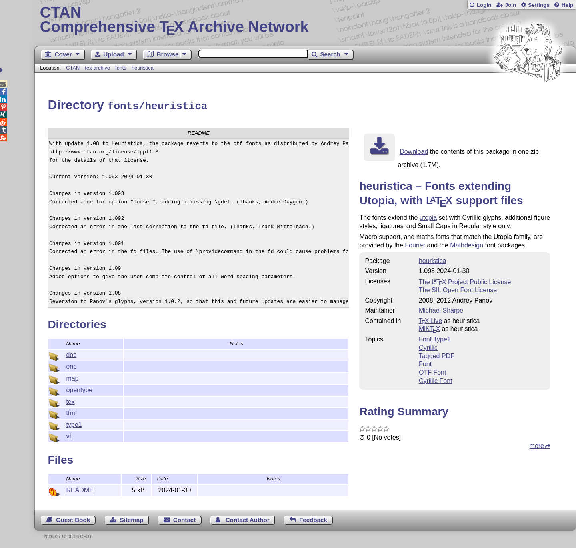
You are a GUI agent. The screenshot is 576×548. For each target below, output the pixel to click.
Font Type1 (435, 338)
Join (510, 5)
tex (70, 400)
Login (483, 5)
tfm (70, 412)
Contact (184, 518)
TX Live (430, 319)
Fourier (415, 244)
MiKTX (429, 327)
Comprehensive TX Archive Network (305, 20)
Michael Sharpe (441, 309)
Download (414, 150)
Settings (539, 5)
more (537, 444)
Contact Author (248, 518)
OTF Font (432, 371)
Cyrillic (428, 346)
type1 (74, 423)
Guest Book (73, 518)
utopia (428, 216)
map (72, 377)
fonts (120, 68)
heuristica (143, 68)
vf (68, 435)
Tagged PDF (436, 354)
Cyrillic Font (435, 379)
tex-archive (97, 68)
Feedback (313, 518)
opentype (79, 388)
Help (568, 5)
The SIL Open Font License (458, 288)
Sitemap (131, 518)
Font (425, 362)
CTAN (73, 68)
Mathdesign (466, 244)
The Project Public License (465, 280)
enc (71, 365)
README (79, 489)
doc (71, 353)
